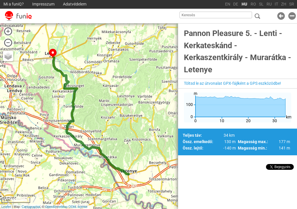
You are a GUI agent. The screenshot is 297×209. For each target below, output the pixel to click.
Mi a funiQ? (13, 4)
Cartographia (31, 206)
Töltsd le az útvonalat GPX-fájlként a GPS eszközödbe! (232, 83)
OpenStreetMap (56, 206)
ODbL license (78, 206)
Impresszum (43, 4)
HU (244, 4)
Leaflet (6, 206)
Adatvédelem (74, 4)
